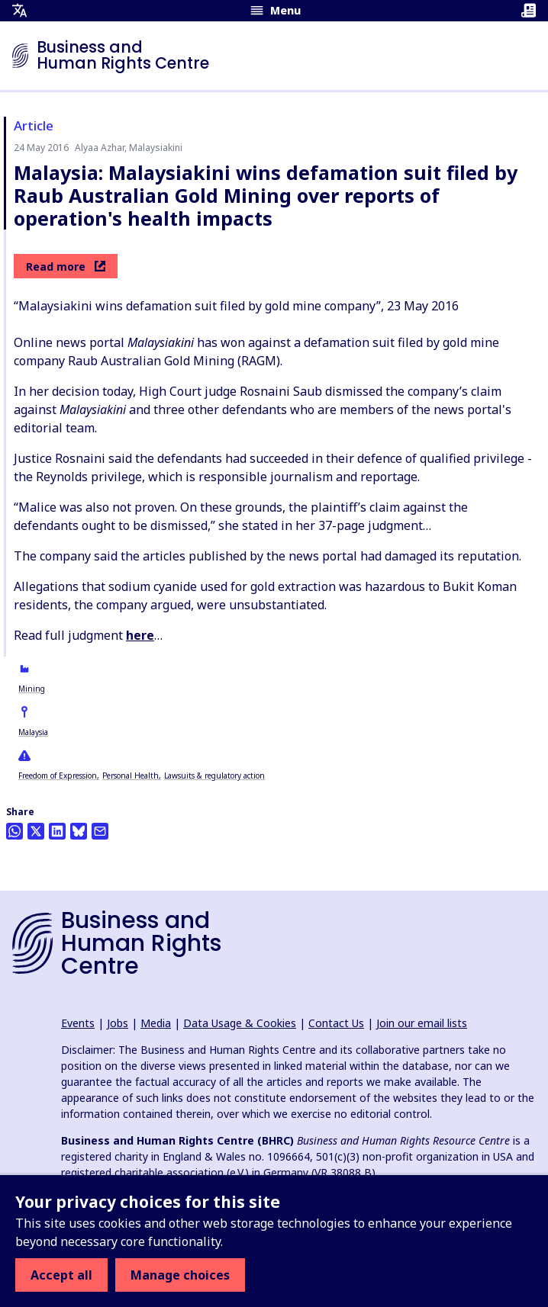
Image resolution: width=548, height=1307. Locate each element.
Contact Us (336, 1023)
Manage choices (180, 1275)
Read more (65, 266)
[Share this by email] (100, 831)
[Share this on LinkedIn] (57, 831)
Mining (31, 688)
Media (155, 1023)
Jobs (117, 1023)
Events (78, 1023)
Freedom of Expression (57, 775)
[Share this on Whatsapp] (14, 831)
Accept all (61, 1275)
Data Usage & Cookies (239, 1023)
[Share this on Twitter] (35, 831)
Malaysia (33, 732)
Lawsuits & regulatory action (214, 775)
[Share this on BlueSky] (78, 831)
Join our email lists (421, 1023)
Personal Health (130, 775)
